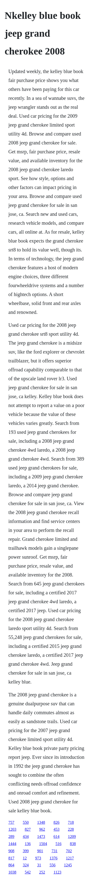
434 (26, 836)
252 (42, 872)
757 (11, 822)
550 (26, 822)
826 (57, 822)
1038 (12, 872)
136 (28, 844)
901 (40, 851)
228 (71, 829)
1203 (12, 829)
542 (28, 872)
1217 (70, 858)
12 (25, 858)
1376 (54, 858)
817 (11, 858)
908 (11, 851)
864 (11, 865)
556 (53, 865)
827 (28, 829)
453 (57, 829)
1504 (43, 844)
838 (73, 844)
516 (59, 844)
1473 (41, 836)
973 (38, 858)
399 (26, 851)
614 (57, 836)
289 (11, 836)
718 (71, 822)
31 (39, 865)
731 (55, 851)
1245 (68, 865)
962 (42, 829)
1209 (72, 836)
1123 (57, 872)
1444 (12, 844)
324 (26, 865)
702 (69, 851)
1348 (41, 822)
